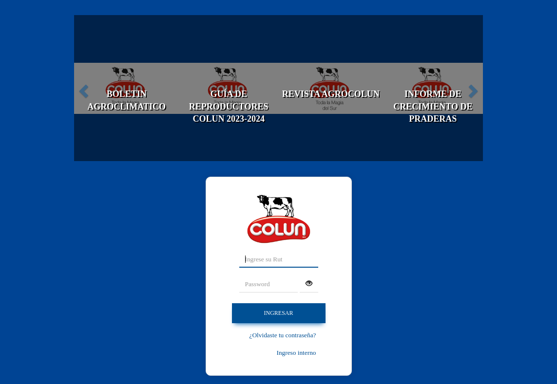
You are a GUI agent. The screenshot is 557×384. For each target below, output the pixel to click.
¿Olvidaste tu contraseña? (283, 335)
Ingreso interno (296, 352)
